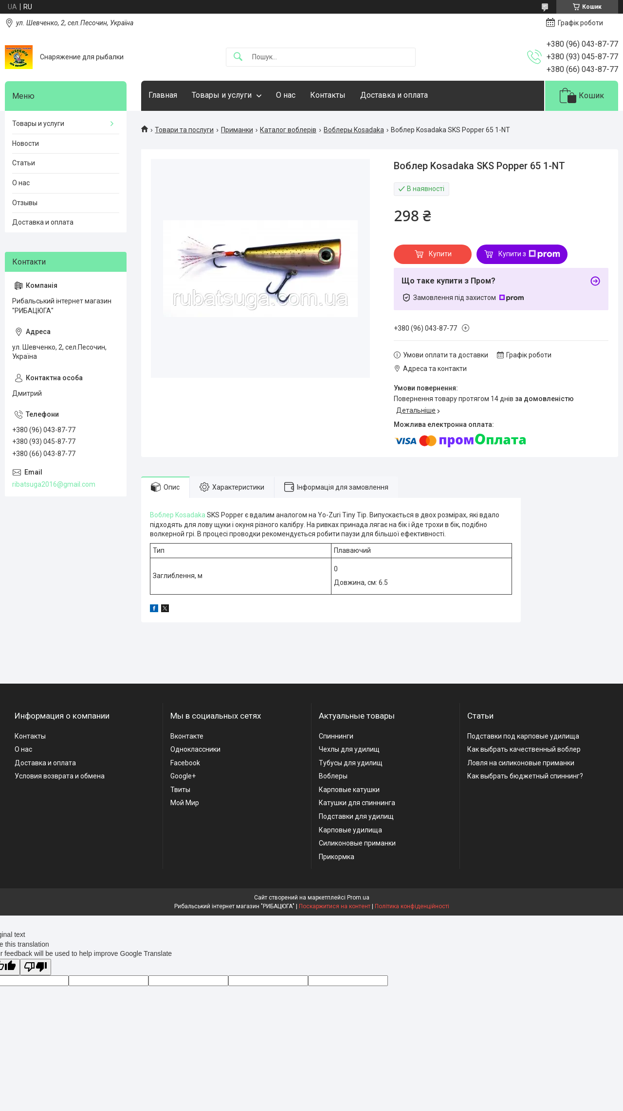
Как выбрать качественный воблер (524, 749)
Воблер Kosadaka (177, 515)
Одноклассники (195, 749)
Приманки (237, 130)
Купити (440, 254)
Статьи (23, 163)
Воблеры (333, 776)
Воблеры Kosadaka (354, 130)
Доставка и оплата (394, 95)
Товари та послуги (184, 130)
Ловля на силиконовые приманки (520, 763)
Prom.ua (358, 897)
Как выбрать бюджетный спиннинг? (525, 776)
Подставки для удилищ (356, 816)
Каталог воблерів (288, 130)
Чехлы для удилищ (349, 749)
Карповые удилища (350, 830)
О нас (285, 95)
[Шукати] (238, 57)
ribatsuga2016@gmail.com (53, 484)
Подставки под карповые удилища (523, 736)
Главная (162, 95)
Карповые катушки (349, 790)
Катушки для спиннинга (357, 803)
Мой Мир (184, 803)
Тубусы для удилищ (351, 763)
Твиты (180, 790)
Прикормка (336, 857)
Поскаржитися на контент (334, 906)
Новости (25, 143)
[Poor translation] (35, 967)
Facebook (185, 763)
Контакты (328, 95)
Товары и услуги (222, 95)
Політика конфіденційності (412, 906)
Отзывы (24, 203)
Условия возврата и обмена (60, 776)
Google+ (183, 776)
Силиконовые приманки (357, 843)
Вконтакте (186, 736)
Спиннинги (336, 736)
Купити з (529, 254)
